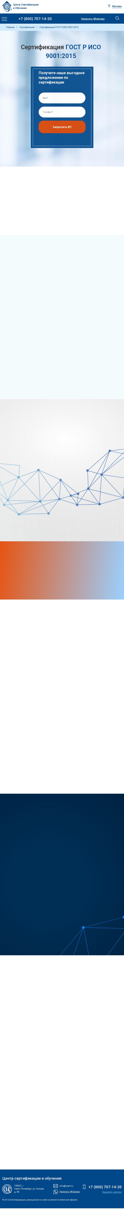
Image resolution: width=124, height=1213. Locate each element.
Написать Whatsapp (93, 19)
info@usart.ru (66, 1186)
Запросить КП (62, 127)
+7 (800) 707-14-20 (35, 19)
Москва (117, 6)
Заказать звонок (112, 1192)
